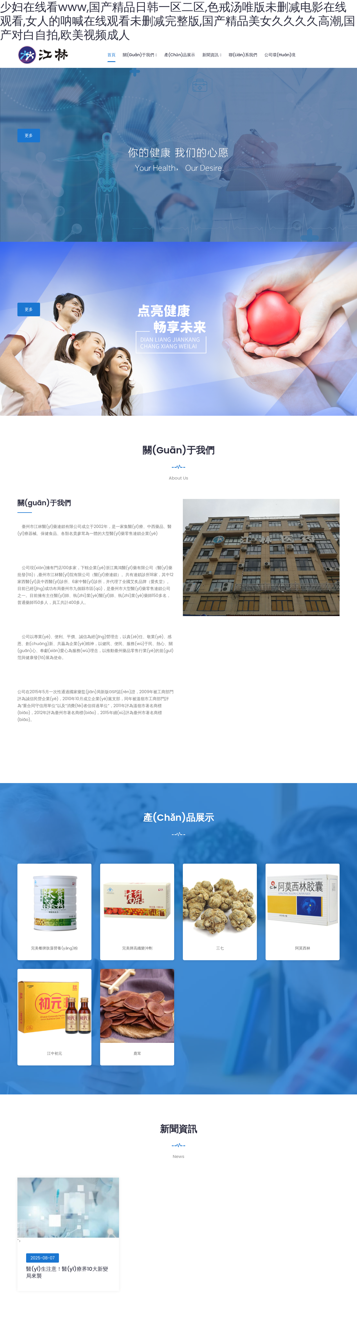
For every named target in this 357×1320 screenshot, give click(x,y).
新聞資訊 (211, 55)
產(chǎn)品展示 (179, 55)
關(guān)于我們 (140, 55)
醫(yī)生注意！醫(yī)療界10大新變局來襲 (67, 1272)
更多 (29, 135)
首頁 (111, 55)
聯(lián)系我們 (243, 55)
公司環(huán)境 (279, 55)
